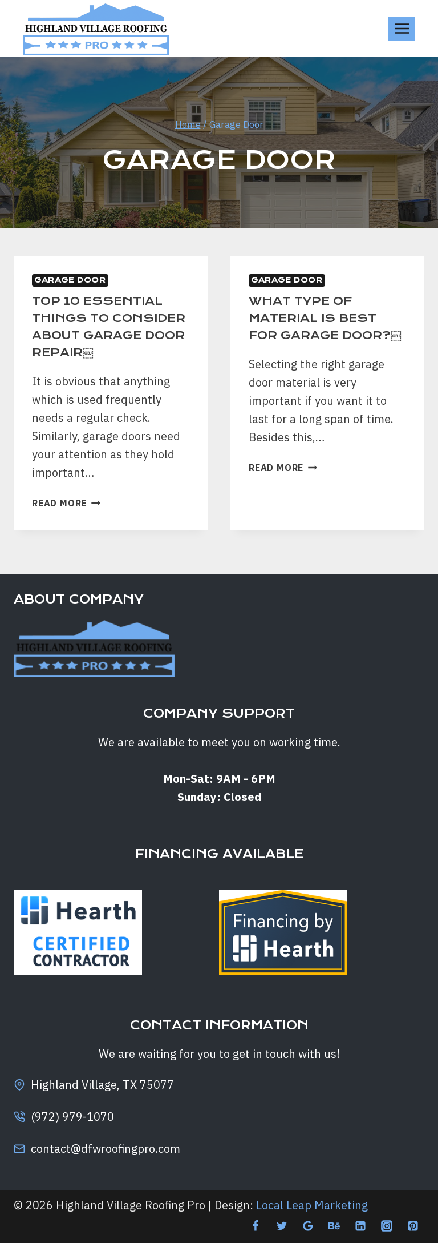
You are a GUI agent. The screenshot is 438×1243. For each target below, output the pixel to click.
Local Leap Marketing (312, 1205)
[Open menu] (401, 28)
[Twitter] (281, 1225)
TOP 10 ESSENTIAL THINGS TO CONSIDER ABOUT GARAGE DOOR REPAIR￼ (102, 334)
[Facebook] (255, 1225)
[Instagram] (386, 1225)
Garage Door (70, 280)
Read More (66, 520)
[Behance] (334, 1225)
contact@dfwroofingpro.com (105, 1148)
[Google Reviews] (308, 1225)
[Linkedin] (360, 1225)
